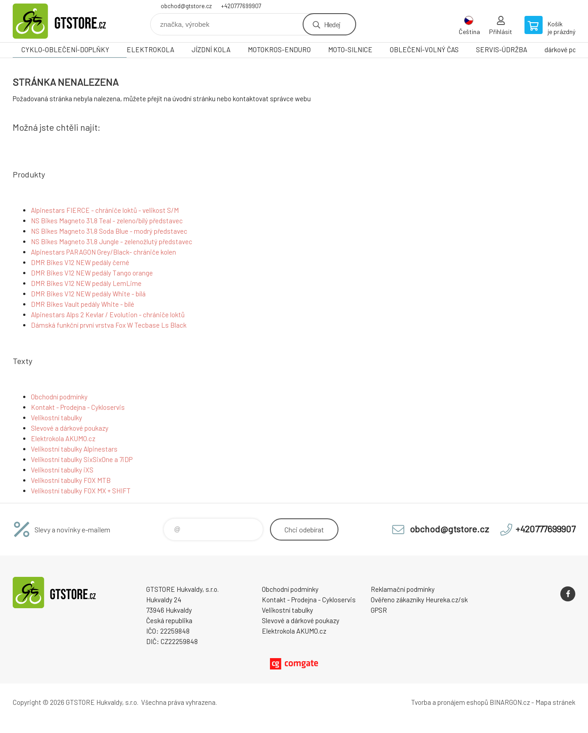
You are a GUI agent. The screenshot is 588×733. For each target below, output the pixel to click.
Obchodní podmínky (59, 397)
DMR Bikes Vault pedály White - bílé (82, 304)
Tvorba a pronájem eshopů (449, 702)
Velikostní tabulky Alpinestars (74, 449)
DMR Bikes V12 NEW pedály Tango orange (92, 273)
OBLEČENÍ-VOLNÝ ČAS (424, 49)
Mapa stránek (555, 702)
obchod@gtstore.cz (186, 6)
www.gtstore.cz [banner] (67, 21)
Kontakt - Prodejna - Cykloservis (78, 407)
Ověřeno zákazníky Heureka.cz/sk (419, 599)
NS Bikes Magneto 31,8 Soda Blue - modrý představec (109, 231)
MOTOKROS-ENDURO (279, 49)
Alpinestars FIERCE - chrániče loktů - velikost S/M (105, 210)
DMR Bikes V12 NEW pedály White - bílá (88, 294)
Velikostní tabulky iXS (62, 470)
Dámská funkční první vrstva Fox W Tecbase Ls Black (108, 325)
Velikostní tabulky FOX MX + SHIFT (81, 491)
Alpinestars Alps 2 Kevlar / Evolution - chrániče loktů (108, 314)
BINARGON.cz (510, 702)
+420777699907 (241, 6)
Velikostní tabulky (56, 417)
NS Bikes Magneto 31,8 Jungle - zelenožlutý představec (111, 241)
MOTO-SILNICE (350, 49)
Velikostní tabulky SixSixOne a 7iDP (81, 459)
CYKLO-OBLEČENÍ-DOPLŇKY (65, 49)
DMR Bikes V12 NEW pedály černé (80, 262)
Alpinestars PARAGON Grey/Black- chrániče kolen (103, 252)
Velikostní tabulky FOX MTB (71, 480)
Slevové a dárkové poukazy (69, 428)
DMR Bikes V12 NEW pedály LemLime (86, 283)
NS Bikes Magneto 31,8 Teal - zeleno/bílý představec (107, 220)
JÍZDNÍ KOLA (210, 49)
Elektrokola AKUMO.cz (63, 438)
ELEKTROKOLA (150, 49)
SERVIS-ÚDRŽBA (501, 49)
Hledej (332, 24)
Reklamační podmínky (403, 589)
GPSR (379, 610)
